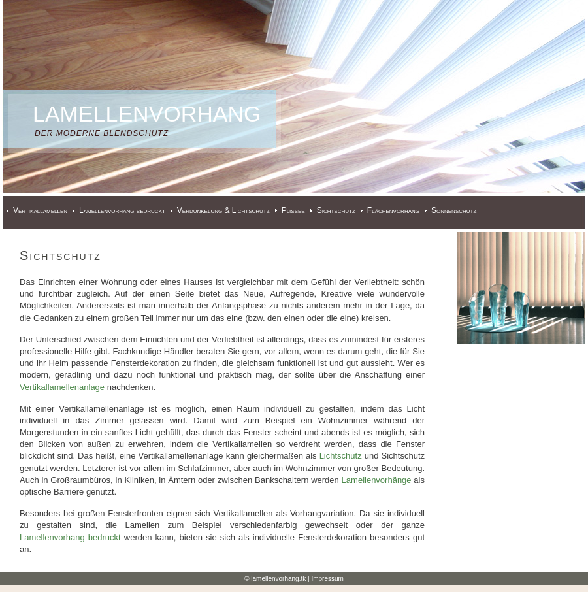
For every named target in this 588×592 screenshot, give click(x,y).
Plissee (293, 210)
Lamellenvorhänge (377, 480)
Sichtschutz (336, 210)
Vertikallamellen (40, 210)
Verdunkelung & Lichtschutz (223, 210)
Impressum (327, 578)
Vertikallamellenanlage (62, 387)
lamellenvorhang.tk (278, 578)
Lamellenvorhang (147, 113)
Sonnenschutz (453, 210)
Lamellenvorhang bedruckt (122, 210)
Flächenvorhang (393, 210)
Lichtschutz (340, 456)
